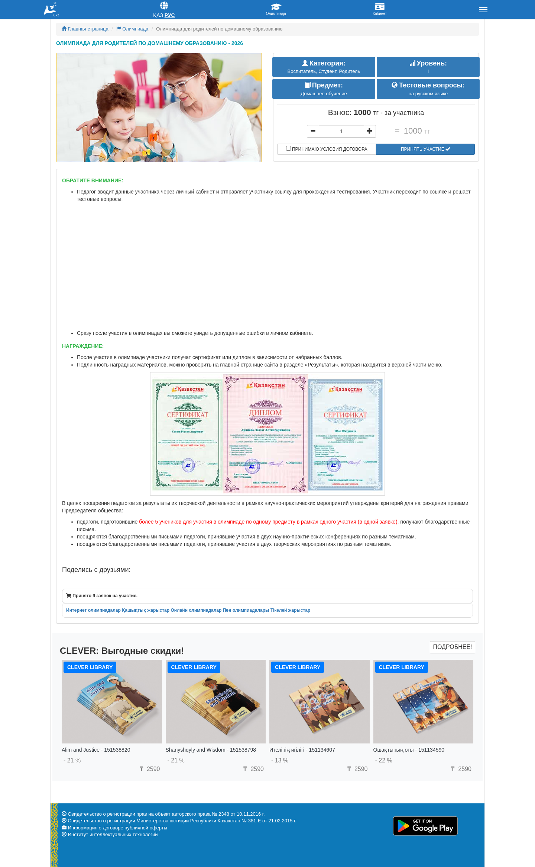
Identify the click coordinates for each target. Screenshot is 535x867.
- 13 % (279, 760)
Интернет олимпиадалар (93, 610)
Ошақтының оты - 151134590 (409, 750)
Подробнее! (452, 647)
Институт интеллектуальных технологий (113, 834)
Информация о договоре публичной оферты (117, 828)
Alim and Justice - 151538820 (96, 750)
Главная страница (85, 29)
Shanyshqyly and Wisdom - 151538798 (211, 750)
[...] (341, 131)
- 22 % (383, 760)
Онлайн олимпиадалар (196, 610)
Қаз (158, 15)
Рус (170, 15)
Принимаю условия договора (326, 149)
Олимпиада (132, 29)
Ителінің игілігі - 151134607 (302, 750)
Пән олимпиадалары (246, 610)
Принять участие (425, 149)
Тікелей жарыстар (290, 610)
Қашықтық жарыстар (145, 610)
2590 (148, 769)
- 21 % (72, 760)
